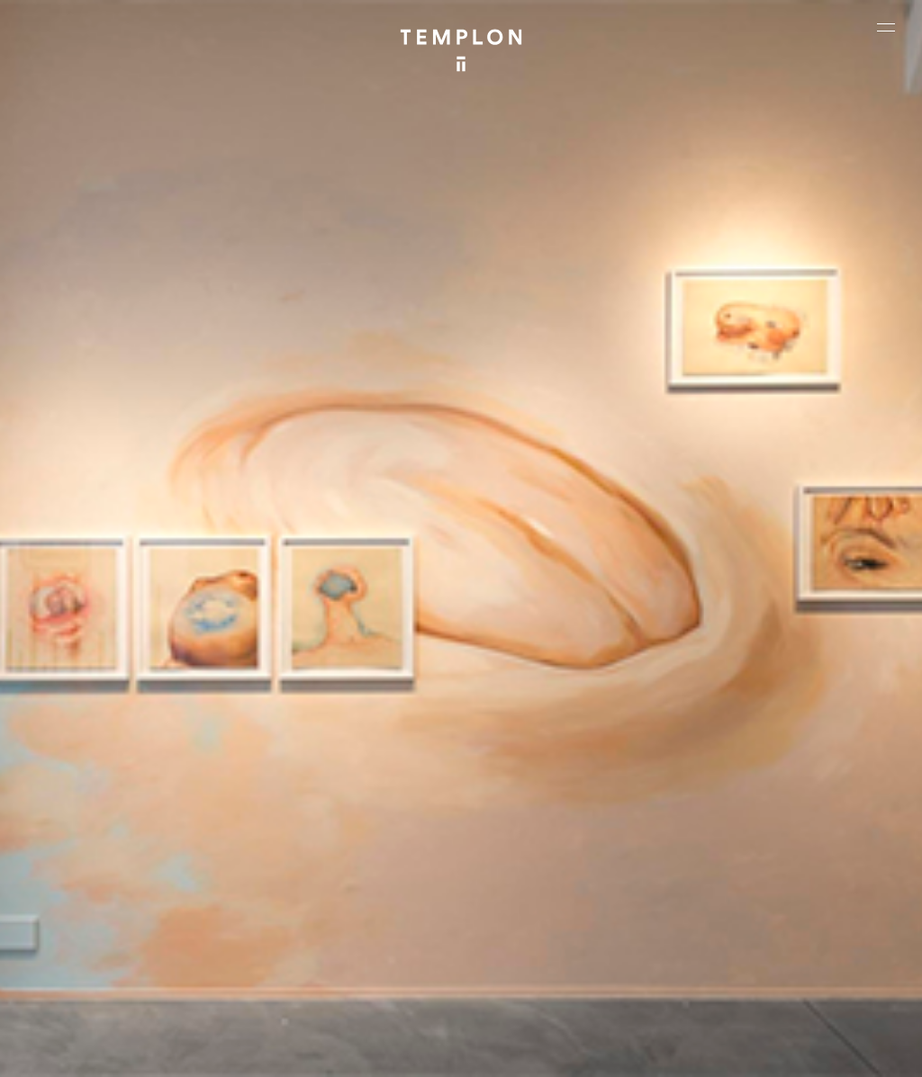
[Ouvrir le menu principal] (886, 27)
